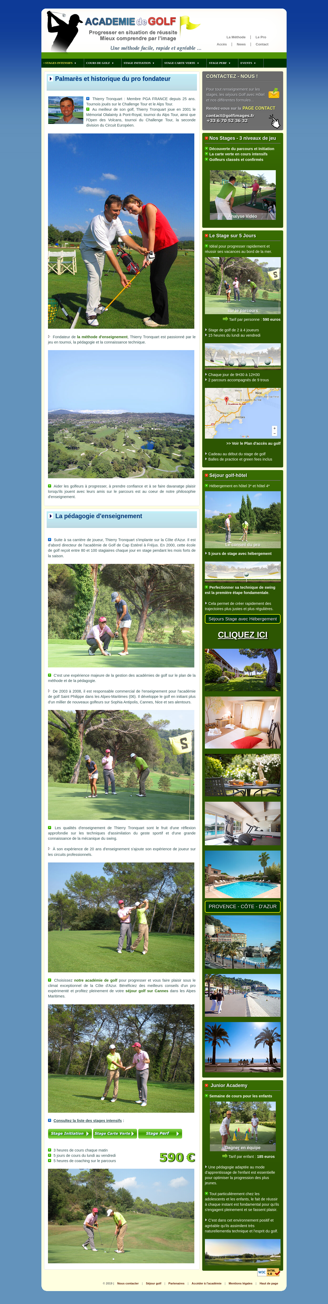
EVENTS (246, 62)
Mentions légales (240, 1283)
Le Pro (260, 37)
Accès (222, 44)
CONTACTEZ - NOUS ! (232, 76)
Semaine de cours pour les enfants (240, 1096)
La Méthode (235, 37)
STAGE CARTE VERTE (179, 62)
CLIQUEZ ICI (242, 634)
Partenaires (176, 1283)
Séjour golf (153, 1283)
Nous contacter (128, 1283)
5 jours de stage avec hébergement (240, 553)
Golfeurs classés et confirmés (236, 159)
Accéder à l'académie (206, 1283)
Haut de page (269, 1283)
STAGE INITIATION (137, 62)
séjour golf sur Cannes (147, 991)
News (241, 44)
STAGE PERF (218, 62)
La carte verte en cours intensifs (238, 154)
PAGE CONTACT (259, 108)
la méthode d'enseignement (102, 337)
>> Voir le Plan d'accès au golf (253, 443)
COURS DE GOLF (98, 62)
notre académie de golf (95, 980)
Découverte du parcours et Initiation (241, 149)
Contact (262, 44)
